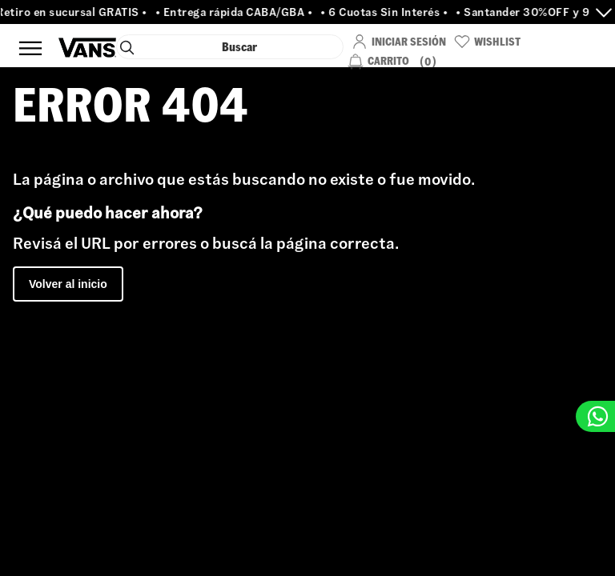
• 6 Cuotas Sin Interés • (387, 12)
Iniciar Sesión (409, 41)
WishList (497, 41)
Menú (30, 48)
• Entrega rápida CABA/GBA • (237, 12)
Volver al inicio (68, 284)
